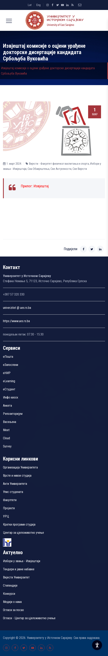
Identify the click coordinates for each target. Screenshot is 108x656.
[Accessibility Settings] (97, 645)
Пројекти (9, 508)
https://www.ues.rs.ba (16, 321)
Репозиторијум (12, 414)
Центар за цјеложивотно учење (23, 533)
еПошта (8, 357)
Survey (7, 446)
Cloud (6, 438)
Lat (30, 5)
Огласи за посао (13, 610)
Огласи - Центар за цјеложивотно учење (29, 618)
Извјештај (41, 186)
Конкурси (9, 594)
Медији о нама (12, 602)
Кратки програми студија (19, 524)
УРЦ (6, 516)
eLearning (9, 381)
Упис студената (13, 492)
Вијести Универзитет (16, 577)
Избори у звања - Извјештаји (22, 561)
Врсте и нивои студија (17, 475)
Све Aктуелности (61, 169)
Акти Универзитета (15, 484)
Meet (6, 430)
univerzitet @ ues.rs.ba (17, 308)
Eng (38, 5)
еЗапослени (10, 365)
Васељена (9, 422)
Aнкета (7, 405)
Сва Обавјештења (38, 169)
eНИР (7, 373)
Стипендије (10, 585)
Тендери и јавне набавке (18, 569)
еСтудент (9, 389)
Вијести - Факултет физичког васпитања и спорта (59, 163)
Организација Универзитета (20, 467)
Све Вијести (80, 169)
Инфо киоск (10, 397)
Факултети (10, 500)
